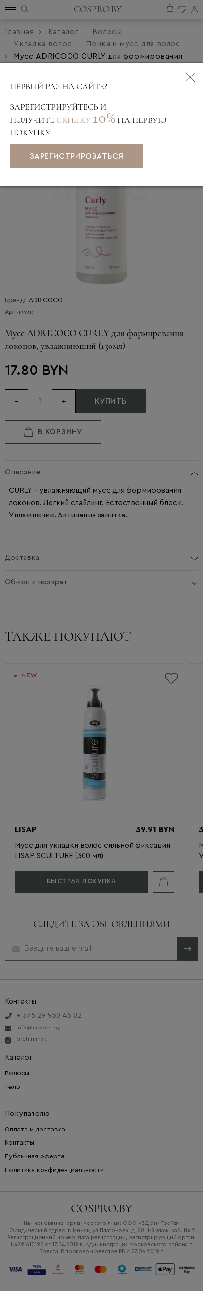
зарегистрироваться (76, 156)
